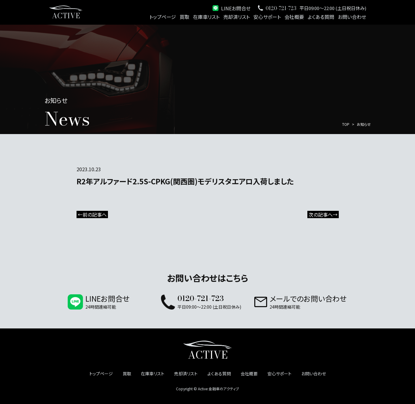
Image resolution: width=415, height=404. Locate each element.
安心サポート (267, 17)
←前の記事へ (92, 214)
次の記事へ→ (323, 214)
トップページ (162, 17)
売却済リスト (236, 17)
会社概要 (294, 17)
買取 (184, 17)
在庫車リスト (206, 17)
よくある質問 (321, 17)
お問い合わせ (352, 17)
